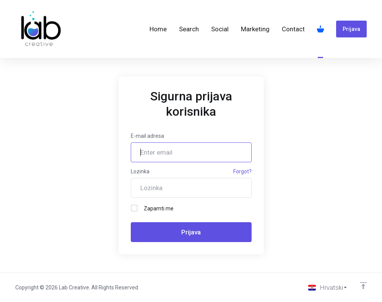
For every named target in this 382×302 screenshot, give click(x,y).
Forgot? (242, 171)
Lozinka (140, 171)
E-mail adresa (147, 136)
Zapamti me (152, 208)
